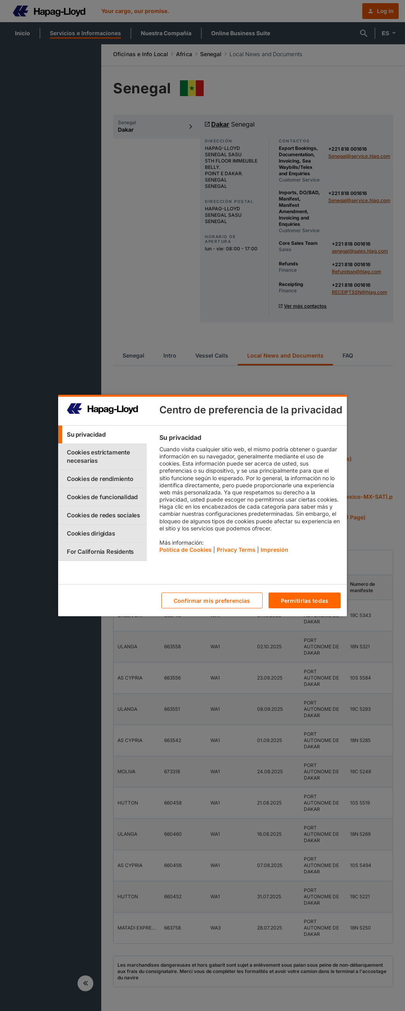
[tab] (102, 434)
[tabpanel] (249, 496)
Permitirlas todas (304, 600)
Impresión (274, 549)
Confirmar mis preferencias (212, 600)
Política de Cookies (185, 549)
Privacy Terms (236, 549)
